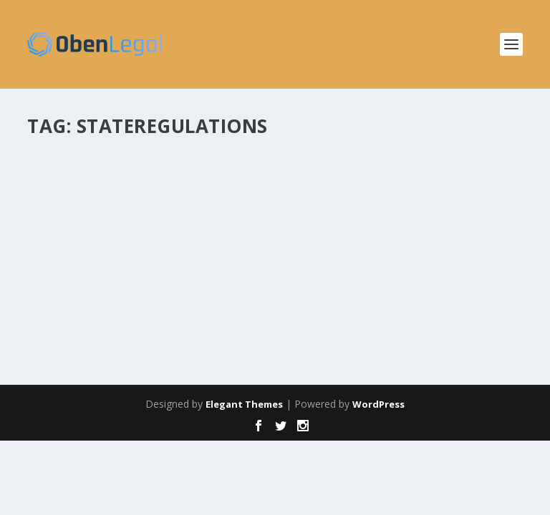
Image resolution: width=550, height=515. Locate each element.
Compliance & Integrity (207, 205)
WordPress (378, 404)
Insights (379, 205)
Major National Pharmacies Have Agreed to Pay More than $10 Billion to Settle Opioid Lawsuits (250, 175)
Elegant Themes (244, 404)
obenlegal (74, 205)
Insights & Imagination (443, 205)
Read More (79, 311)
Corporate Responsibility (309, 205)
